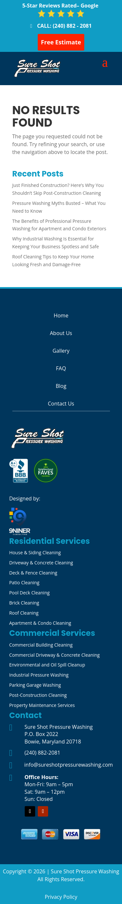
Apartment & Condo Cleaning (40, 623)
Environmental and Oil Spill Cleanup (47, 665)
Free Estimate (61, 42)
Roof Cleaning (23, 613)
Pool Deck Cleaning (29, 593)
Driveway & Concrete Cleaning (41, 562)
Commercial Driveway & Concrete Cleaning (54, 655)
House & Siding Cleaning (35, 552)
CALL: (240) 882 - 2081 (64, 25)
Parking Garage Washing (35, 685)
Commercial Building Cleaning (41, 645)
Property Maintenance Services (42, 705)
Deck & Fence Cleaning (33, 573)
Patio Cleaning (24, 582)
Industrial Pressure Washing (38, 675)
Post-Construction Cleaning (38, 695)
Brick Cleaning (24, 603)
